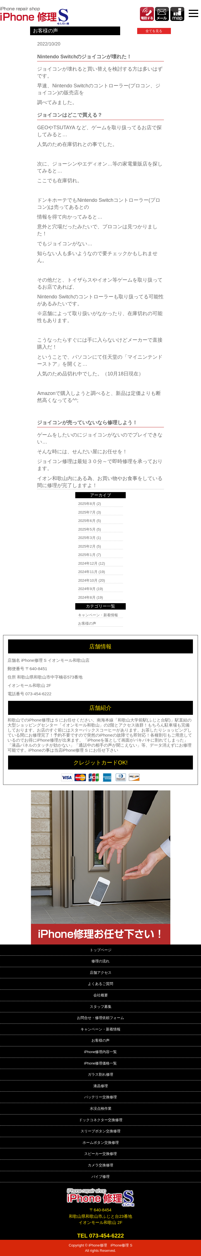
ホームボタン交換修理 (101, 1142)
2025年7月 (86, 512)
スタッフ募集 (101, 1007)
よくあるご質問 (100, 984)
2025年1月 (86, 555)
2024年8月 (86, 597)
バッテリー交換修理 (100, 1097)
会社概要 (100, 995)
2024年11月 (87, 572)
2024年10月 (87, 580)
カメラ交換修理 (100, 1165)
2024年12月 (87, 563)
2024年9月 (86, 589)
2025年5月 (86, 529)
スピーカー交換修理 (100, 1154)
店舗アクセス (101, 972)
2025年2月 (86, 546)
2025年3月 (86, 538)
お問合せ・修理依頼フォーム (100, 1018)
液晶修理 (100, 1086)
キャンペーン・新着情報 (98, 615)
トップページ (101, 950)
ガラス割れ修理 (100, 1074)
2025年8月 (86, 504)
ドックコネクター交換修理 (100, 1120)
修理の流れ (100, 961)
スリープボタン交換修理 (100, 1131)
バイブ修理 (100, 1176)
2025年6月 (86, 521)
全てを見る (154, 31)
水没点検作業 (101, 1108)
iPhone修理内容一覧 (100, 1052)
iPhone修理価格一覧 (100, 1063)
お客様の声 (87, 623)
